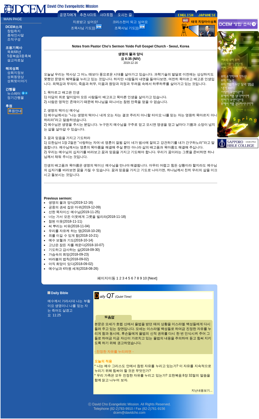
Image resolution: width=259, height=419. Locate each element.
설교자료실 (15, 60)
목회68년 (14, 52)
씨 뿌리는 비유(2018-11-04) (69, 226)
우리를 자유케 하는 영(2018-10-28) (75, 231)
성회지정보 (15, 73)
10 (145, 278)
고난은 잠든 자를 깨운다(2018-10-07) (76, 245)
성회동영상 (15, 77)
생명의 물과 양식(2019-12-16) (71, 203)
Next (152, 278)
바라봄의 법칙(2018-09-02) (69, 259)
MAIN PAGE (13, 19)
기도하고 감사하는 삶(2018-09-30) (74, 250)
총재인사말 (15, 35)
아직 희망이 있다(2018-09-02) (71, 264)
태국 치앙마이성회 (203, 21)
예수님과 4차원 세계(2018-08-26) (73, 269)
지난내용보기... (201, 390)
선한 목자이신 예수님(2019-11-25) (74, 212)
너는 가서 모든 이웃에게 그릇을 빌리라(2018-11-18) (87, 217)
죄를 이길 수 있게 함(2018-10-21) (73, 236)
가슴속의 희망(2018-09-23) (69, 254)
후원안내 (15, 111)
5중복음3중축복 (19, 56)
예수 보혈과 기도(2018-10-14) (71, 240)
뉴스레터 (14, 93)
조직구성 (14, 39)
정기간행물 (15, 98)
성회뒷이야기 (17, 81)
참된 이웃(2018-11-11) (65, 221)
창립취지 (14, 31)
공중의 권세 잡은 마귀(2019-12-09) (75, 207)
